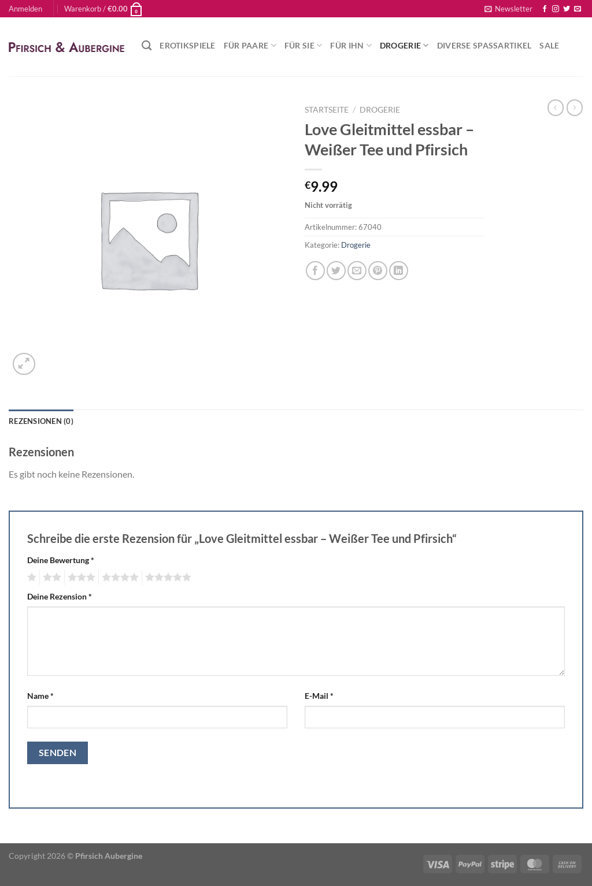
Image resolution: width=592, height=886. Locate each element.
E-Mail (319, 696)
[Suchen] (146, 46)
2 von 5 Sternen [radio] (50, 577)
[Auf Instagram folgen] (555, 9)
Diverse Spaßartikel (484, 45)
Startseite (327, 109)
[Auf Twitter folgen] (566, 9)
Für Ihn (351, 45)
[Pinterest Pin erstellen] (377, 270)
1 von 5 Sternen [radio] (30, 577)
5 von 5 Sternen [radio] (166, 577)
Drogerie (404, 45)
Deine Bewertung (60, 560)
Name (40, 696)
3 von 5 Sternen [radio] (79, 577)
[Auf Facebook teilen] (315, 270)
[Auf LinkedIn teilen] (398, 270)
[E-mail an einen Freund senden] (357, 270)
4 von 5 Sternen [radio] (118, 577)
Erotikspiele (187, 45)
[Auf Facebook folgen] (544, 9)
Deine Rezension (59, 596)
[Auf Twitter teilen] (336, 270)
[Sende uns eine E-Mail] (577, 9)
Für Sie (303, 45)
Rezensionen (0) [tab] (41, 421)
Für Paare (250, 45)
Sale (549, 45)
